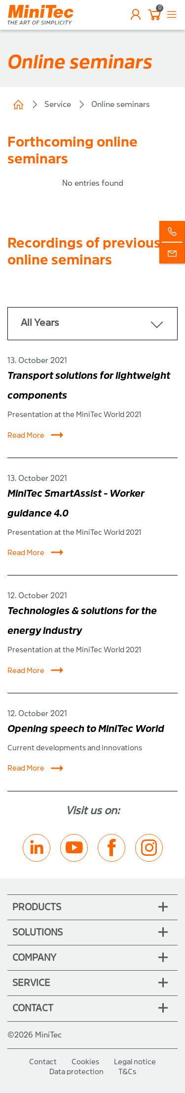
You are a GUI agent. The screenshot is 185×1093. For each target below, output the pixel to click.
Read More (35, 435)
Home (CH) (18, 104)
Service (57, 104)
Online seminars (120, 104)
